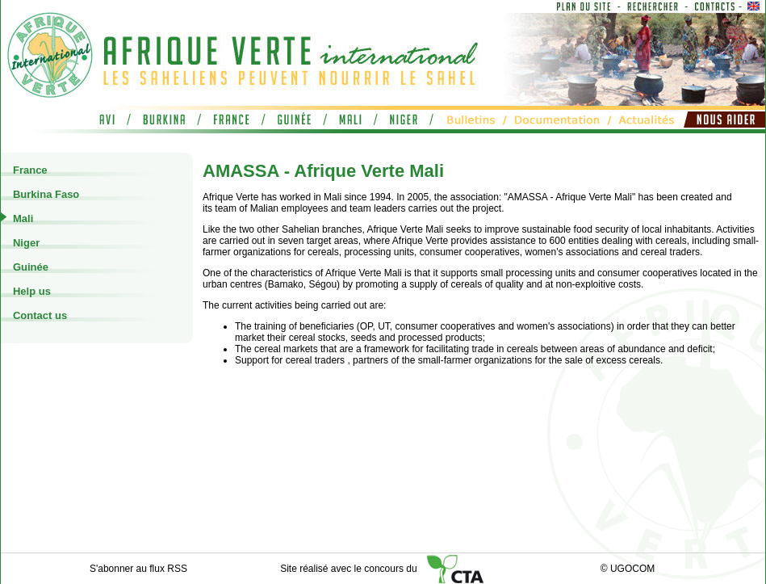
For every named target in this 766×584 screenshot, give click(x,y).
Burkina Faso (44, 194)
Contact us (38, 315)
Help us (30, 291)
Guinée (29, 267)
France (28, 170)
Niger (25, 243)
